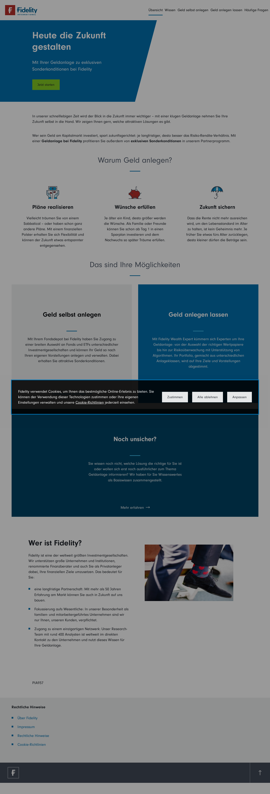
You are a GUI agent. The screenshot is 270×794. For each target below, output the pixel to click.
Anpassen (239, 397)
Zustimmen (175, 397)
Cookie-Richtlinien (90, 402)
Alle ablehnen (207, 397)
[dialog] (135, 397)
